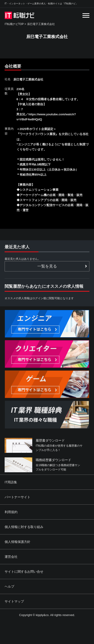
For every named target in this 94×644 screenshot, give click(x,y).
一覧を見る (47, 266)
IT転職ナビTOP (14, 24)
